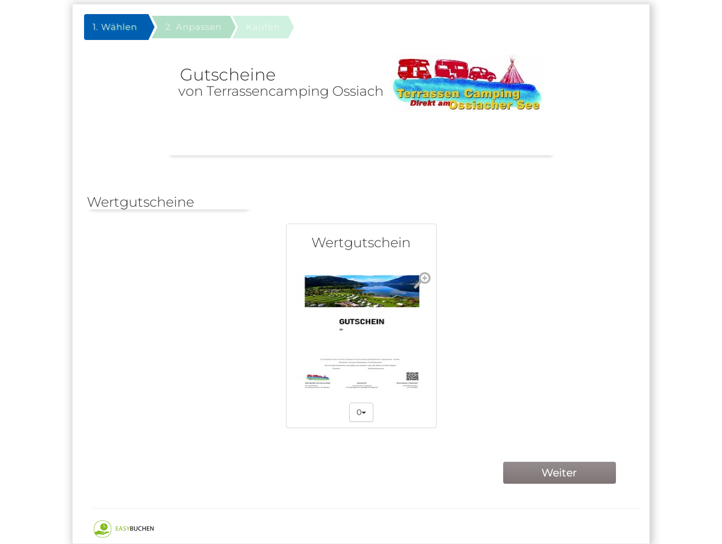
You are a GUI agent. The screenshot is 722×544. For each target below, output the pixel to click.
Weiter (559, 472)
